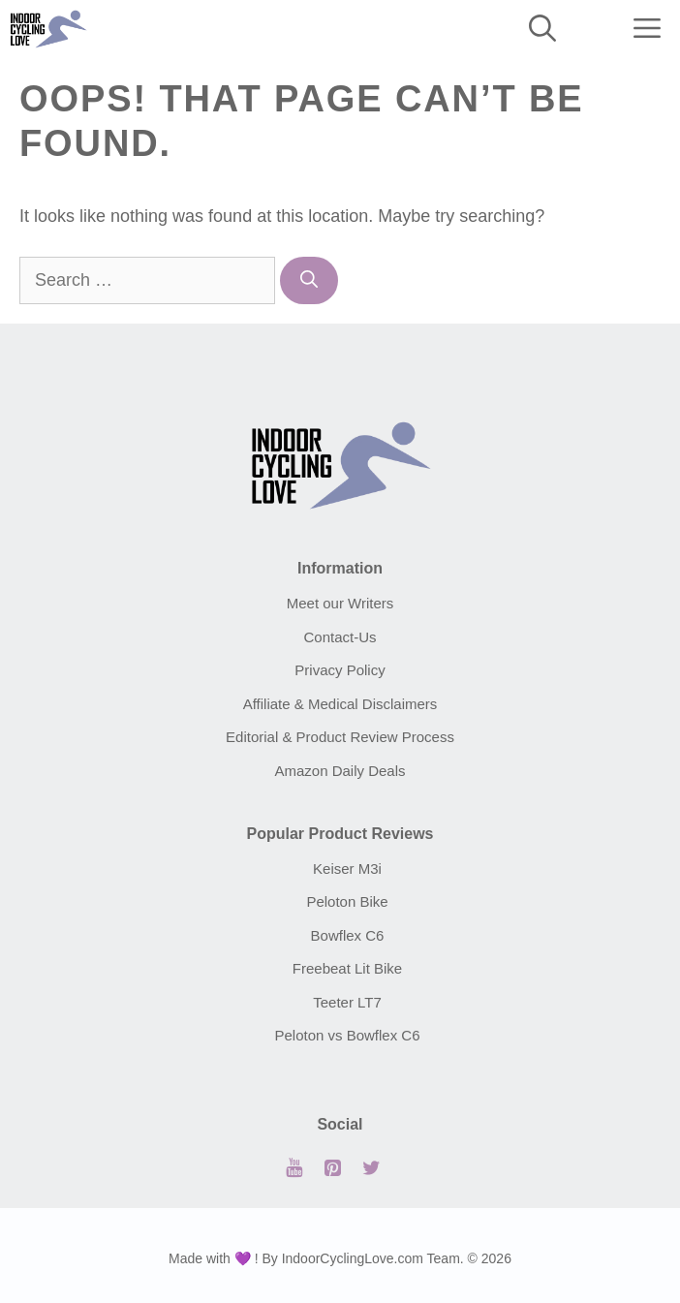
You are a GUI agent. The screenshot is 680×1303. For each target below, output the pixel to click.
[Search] (309, 280)
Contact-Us (339, 637)
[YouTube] (293, 1168)
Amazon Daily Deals (339, 770)
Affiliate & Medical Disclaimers (340, 704)
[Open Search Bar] (542, 29)
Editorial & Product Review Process (340, 737)
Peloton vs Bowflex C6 (346, 1035)
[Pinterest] (332, 1168)
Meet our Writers (340, 603)
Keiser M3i (347, 868)
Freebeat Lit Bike (347, 968)
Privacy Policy (339, 670)
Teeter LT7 (347, 1002)
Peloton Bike (346, 901)
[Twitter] (371, 1168)
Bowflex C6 (348, 935)
